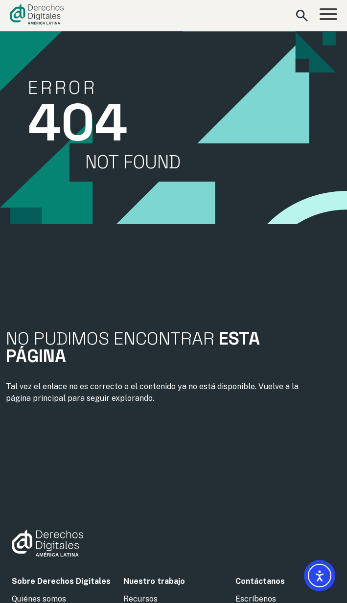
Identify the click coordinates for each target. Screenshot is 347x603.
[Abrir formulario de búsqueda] (302, 16)
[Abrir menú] (328, 15)
